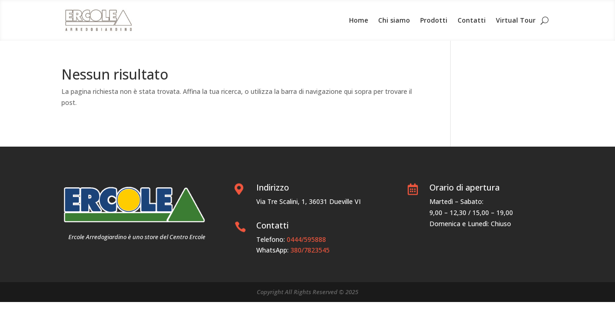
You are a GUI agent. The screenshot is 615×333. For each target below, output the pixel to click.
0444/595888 (306, 239)
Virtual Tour (516, 20)
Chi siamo (394, 20)
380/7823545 (310, 250)
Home (358, 20)
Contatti (472, 20)
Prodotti (433, 20)
